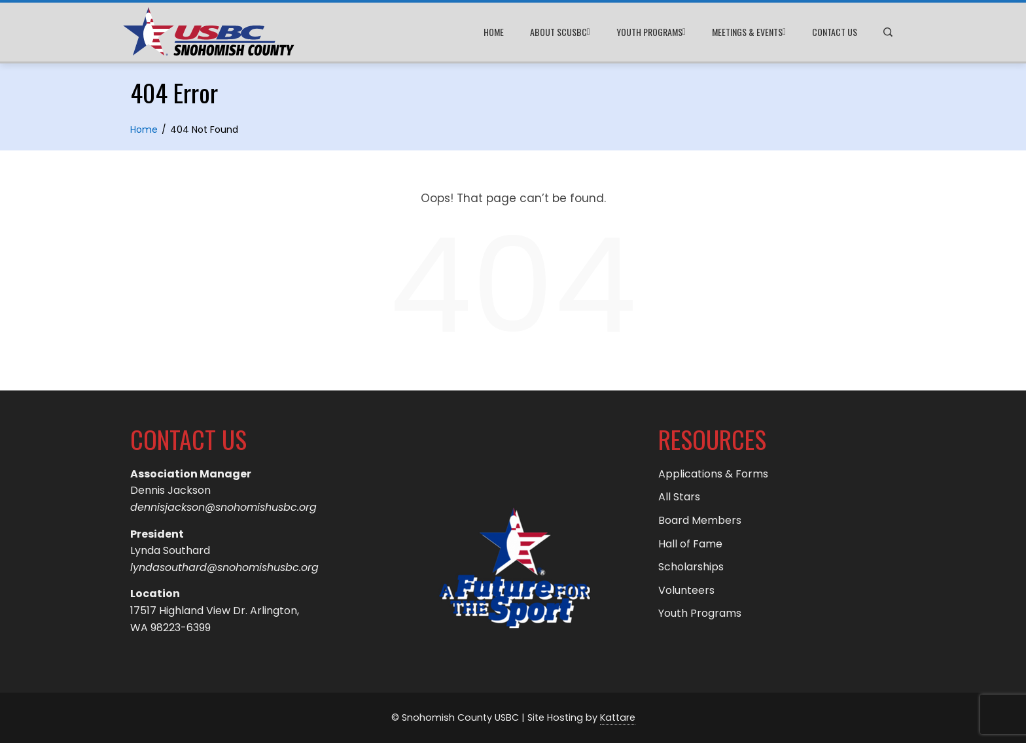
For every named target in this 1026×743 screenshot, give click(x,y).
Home (494, 32)
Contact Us (834, 32)
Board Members (699, 520)
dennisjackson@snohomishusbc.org (223, 507)
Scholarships (691, 566)
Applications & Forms (713, 473)
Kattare (617, 717)
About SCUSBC (560, 32)
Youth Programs (651, 32)
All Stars (679, 496)
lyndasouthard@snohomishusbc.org (224, 567)
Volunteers (686, 590)
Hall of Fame (690, 543)
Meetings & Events (749, 32)
